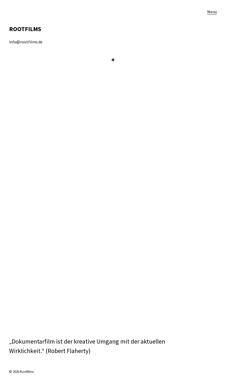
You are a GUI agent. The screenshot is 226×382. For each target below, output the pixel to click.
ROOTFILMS (25, 29)
